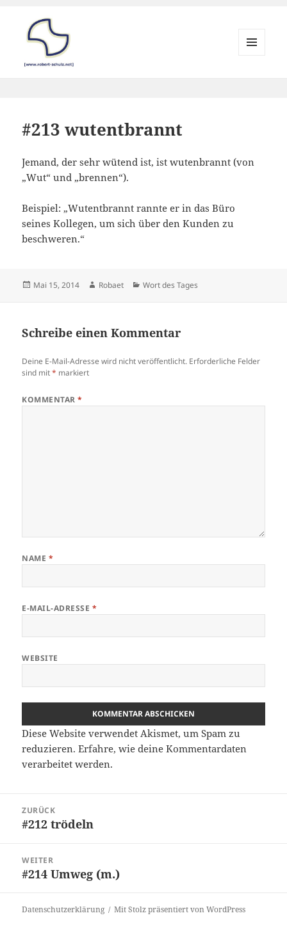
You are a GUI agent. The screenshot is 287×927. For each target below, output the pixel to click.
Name (37, 558)
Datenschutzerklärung (63, 909)
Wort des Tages (170, 285)
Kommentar (52, 399)
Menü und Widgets (252, 55)
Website (40, 658)
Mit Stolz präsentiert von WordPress (179, 909)
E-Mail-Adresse (59, 608)
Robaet (111, 285)
